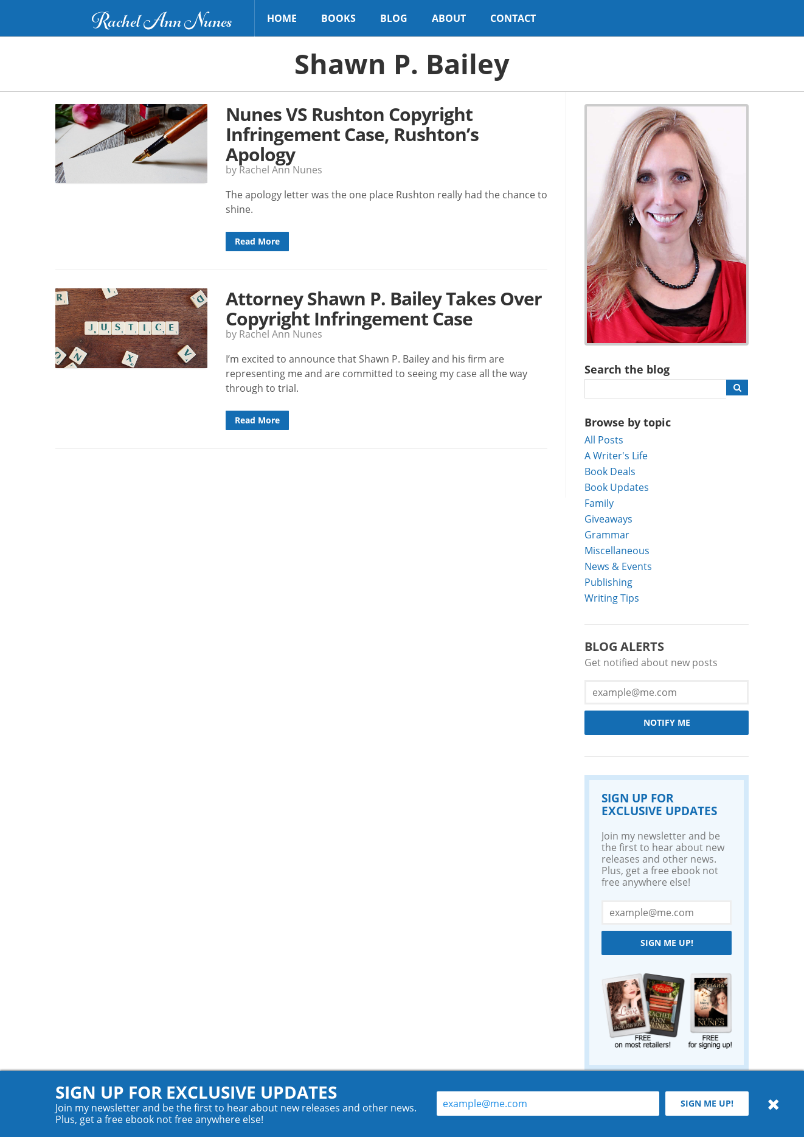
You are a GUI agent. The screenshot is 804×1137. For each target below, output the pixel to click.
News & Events (618, 566)
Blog (393, 18)
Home (282, 18)
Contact (513, 18)
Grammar (606, 534)
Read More (257, 241)
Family (599, 502)
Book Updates (616, 487)
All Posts (603, 439)
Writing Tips (611, 597)
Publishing (608, 581)
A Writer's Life (616, 455)
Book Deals (610, 471)
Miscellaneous (617, 550)
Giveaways (608, 518)
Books (338, 18)
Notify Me (666, 722)
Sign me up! (666, 942)
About (449, 18)
